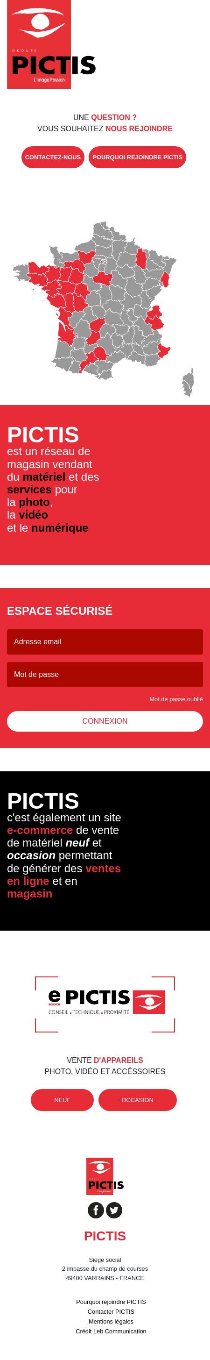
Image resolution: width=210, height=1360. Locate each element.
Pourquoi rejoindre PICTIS (111, 1301)
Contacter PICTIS (111, 1311)
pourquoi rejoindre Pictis (137, 157)
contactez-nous (53, 157)
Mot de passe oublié (176, 699)
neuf (62, 1100)
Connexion (105, 721)
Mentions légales (111, 1321)
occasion (138, 1100)
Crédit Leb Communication (111, 1331)
